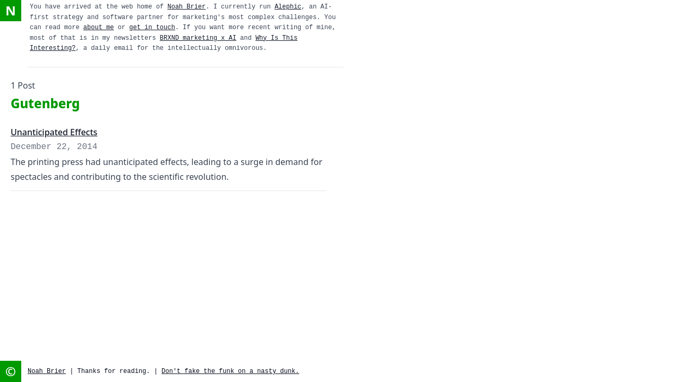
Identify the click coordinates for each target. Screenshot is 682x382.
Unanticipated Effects (54, 132)
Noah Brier (186, 7)
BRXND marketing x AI (198, 38)
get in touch (152, 27)
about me (98, 27)
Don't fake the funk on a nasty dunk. (230, 371)
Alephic (288, 7)
